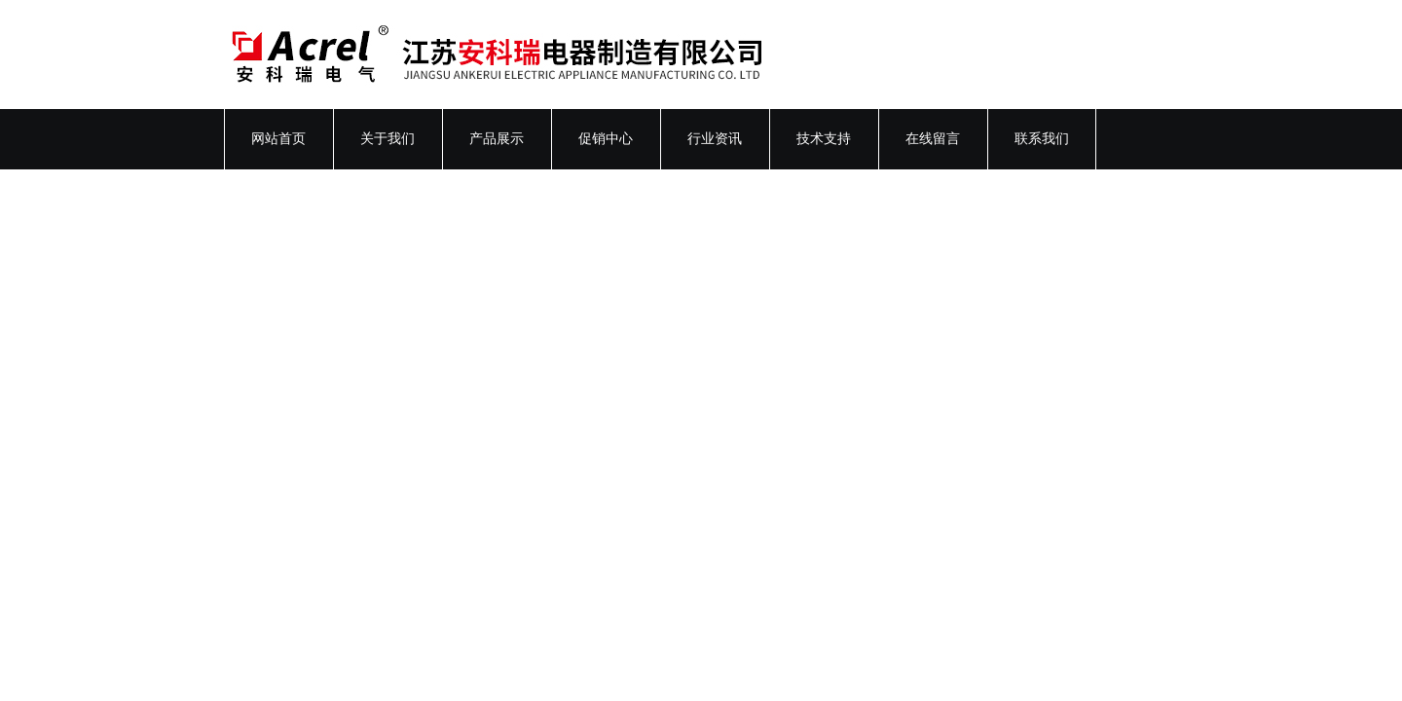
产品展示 (496, 138)
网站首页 (278, 138)
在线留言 (932, 138)
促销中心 (605, 138)
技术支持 (823, 138)
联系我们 (1042, 138)
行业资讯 (714, 138)
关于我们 (387, 138)
